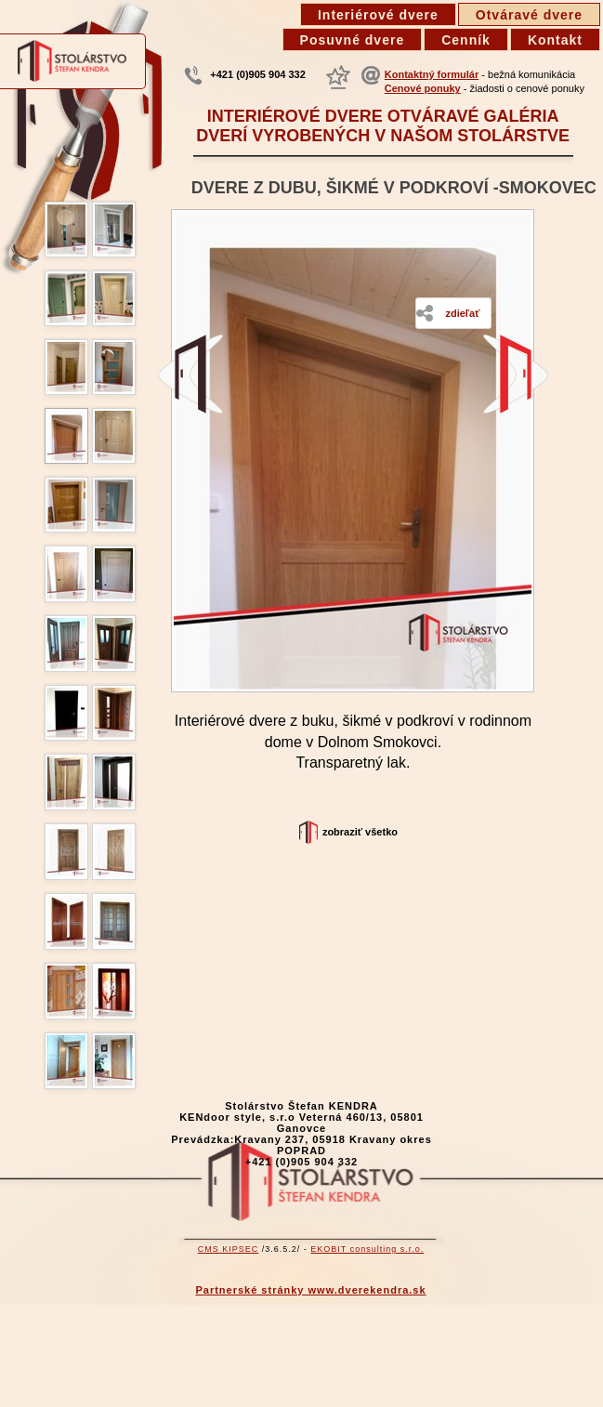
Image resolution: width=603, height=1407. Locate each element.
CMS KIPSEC (228, 1249)
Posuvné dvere (352, 40)
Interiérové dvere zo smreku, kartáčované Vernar (515, 374)
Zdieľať (462, 313)
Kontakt (555, 40)
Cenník (466, 40)
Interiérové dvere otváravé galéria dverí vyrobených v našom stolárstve (383, 126)
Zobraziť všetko (360, 831)
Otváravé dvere (529, 14)
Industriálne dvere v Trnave (190, 374)
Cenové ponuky (423, 88)
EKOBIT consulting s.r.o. (367, 1249)
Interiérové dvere (378, 14)
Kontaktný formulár (431, 74)
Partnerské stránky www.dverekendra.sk (310, 1289)
